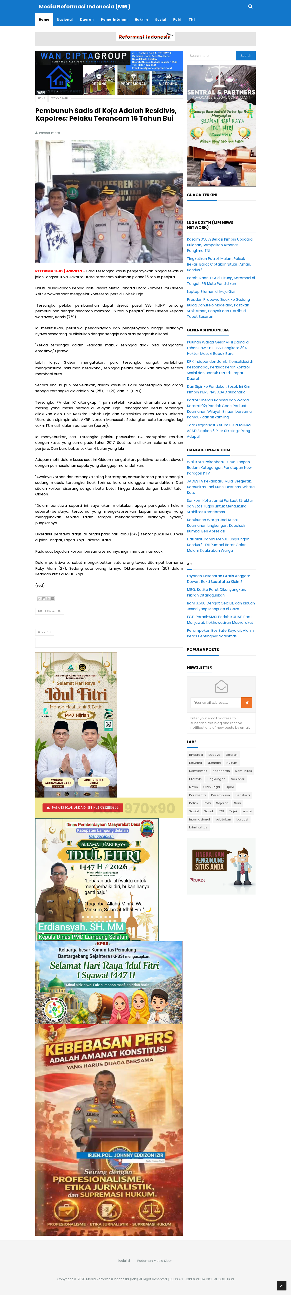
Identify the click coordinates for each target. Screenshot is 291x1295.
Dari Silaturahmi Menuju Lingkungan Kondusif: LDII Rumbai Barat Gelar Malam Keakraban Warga (218, 544)
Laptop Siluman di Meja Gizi (211, 291)
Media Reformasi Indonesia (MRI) (112, 1279)
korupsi (242, 819)
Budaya (214, 754)
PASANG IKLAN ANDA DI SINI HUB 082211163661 (86, 807)
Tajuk (233, 811)
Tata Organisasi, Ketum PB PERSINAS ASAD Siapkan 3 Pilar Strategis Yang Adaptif (219, 430)
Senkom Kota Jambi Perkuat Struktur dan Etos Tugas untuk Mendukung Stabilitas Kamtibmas (220, 506)
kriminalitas (198, 827)
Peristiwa (243, 795)
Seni (237, 803)
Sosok (209, 811)
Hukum (231, 762)
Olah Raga (211, 787)
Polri (207, 803)
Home (41, 98)
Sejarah (222, 803)
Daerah (232, 754)
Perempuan (220, 795)
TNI (221, 811)
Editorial (195, 762)
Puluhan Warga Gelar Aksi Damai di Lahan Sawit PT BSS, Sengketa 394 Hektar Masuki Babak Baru (218, 347)
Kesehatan (221, 770)
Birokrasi (196, 754)
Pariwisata (197, 795)
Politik (193, 803)
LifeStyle (195, 779)
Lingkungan (217, 779)
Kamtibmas (198, 770)
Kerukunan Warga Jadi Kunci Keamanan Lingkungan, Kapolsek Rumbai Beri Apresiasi (216, 525)
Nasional (238, 779)
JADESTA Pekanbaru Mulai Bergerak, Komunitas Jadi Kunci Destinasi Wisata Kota (221, 486)
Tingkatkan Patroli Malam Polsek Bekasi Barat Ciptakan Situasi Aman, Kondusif (219, 264)
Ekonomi (214, 762)
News (193, 787)
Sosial (194, 811)
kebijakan (223, 819)
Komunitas (243, 770)
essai (247, 811)
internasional (199, 819)
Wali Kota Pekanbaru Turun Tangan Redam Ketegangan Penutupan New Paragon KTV (219, 467)
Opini (230, 787)
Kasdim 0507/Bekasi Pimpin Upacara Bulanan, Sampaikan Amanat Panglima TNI (220, 244)
